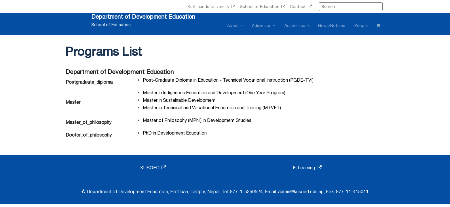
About (235, 25)
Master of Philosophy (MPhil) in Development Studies (197, 120)
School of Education (262, 6)
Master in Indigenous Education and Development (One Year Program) (214, 92)
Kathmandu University (211, 6)
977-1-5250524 (246, 191)
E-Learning (307, 167)
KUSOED (153, 167)
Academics (296, 25)
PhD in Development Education (175, 132)
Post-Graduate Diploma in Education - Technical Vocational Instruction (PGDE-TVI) (228, 80)
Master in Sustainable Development (179, 100)
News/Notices (331, 25)
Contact (301, 6)
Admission (263, 25)
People (361, 25)
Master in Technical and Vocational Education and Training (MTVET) (212, 107)
